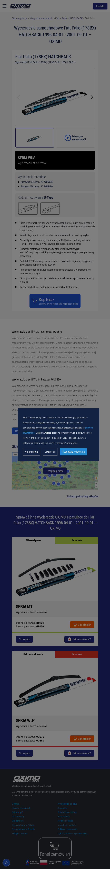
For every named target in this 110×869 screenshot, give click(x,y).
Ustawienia (50, 452)
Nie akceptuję (31, 452)
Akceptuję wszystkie (73, 451)
